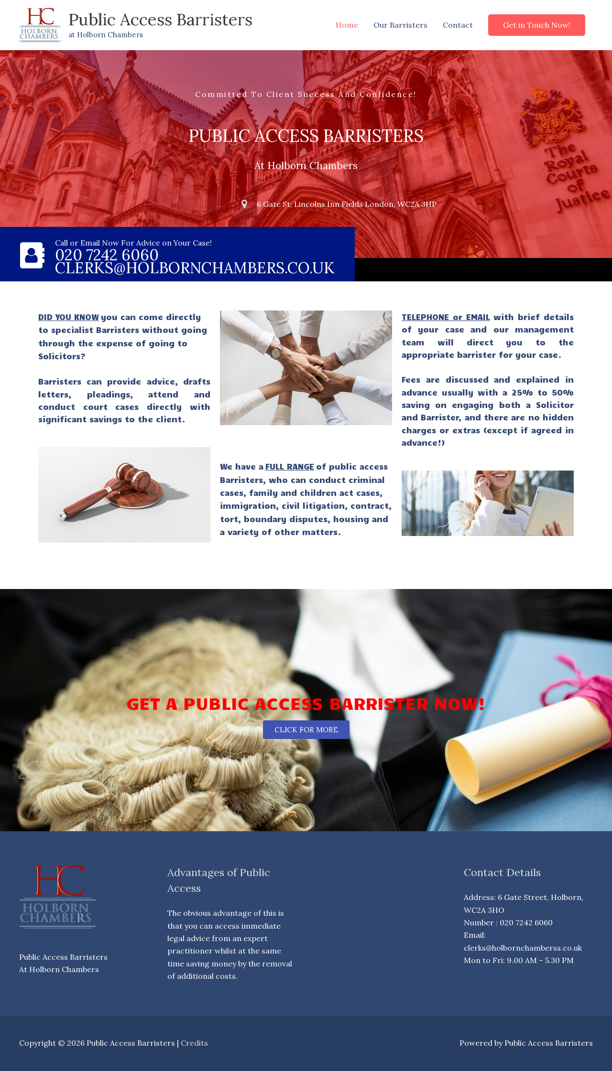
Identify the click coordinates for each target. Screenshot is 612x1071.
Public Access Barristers (160, 19)
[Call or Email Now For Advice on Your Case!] (32, 255)
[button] (536, 24)
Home (347, 25)
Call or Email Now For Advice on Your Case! (134, 242)
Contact (458, 25)
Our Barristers (400, 25)
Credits (194, 1043)
